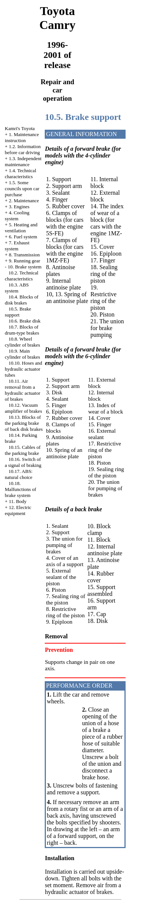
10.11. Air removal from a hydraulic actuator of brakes (22, 390)
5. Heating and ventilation (21, 227)
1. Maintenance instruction (22, 137)
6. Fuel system (23, 236)
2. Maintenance (24, 200)
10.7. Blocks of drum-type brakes (22, 330)
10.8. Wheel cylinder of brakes (22, 342)
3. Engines (19, 206)
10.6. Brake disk (25, 321)
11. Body (17, 501)
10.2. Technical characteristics (21, 276)
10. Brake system (24, 267)
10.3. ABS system (17, 288)
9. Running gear (24, 261)
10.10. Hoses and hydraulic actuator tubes (23, 369)
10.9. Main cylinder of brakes (22, 354)
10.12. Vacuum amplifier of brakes (23, 408)
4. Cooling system (17, 215)
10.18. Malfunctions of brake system (20, 489)
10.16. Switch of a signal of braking (23, 462)
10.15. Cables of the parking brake (23, 450)
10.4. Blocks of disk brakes (21, 300)
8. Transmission (24, 255)
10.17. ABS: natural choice (19, 474)
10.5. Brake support (18, 312)
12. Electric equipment (18, 510)
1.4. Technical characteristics (20, 173)
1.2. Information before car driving (23, 149)
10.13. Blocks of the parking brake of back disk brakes (24, 423)
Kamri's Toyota (20, 128)
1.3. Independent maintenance (23, 161)
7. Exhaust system (17, 245)
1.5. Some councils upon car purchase (22, 188)
